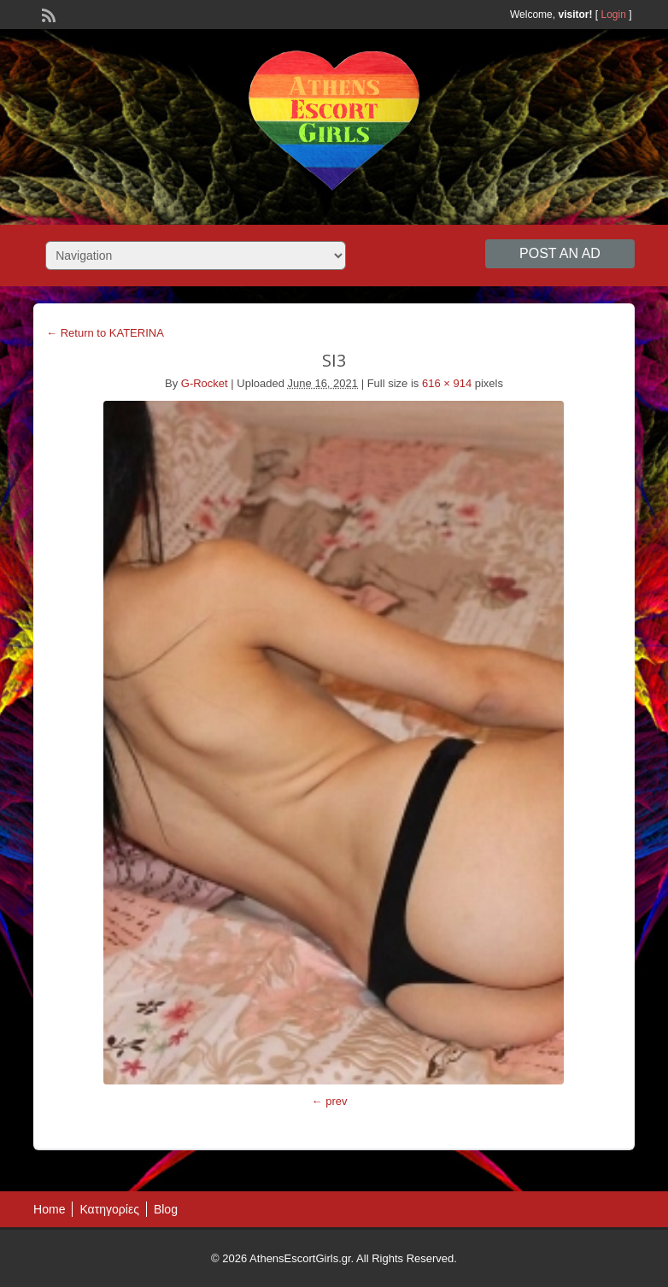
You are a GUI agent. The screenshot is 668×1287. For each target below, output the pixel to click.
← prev (330, 1101)
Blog (166, 1209)
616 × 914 (447, 383)
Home (49, 1209)
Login (613, 15)
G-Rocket (204, 383)
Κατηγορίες (108, 1209)
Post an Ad (560, 253)
